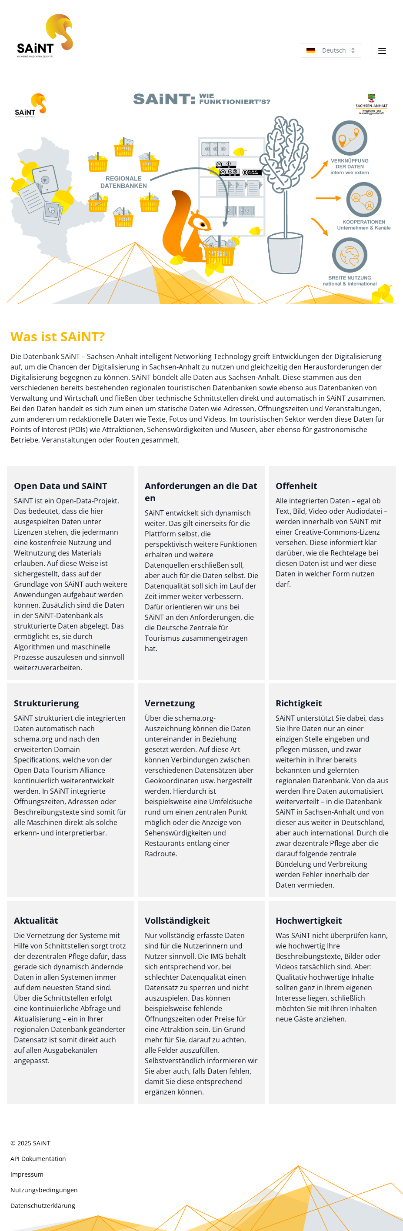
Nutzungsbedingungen (44, 1190)
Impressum (26, 1174)
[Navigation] (382, 51)
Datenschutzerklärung (42, 1205)
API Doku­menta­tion (38, 1158)
